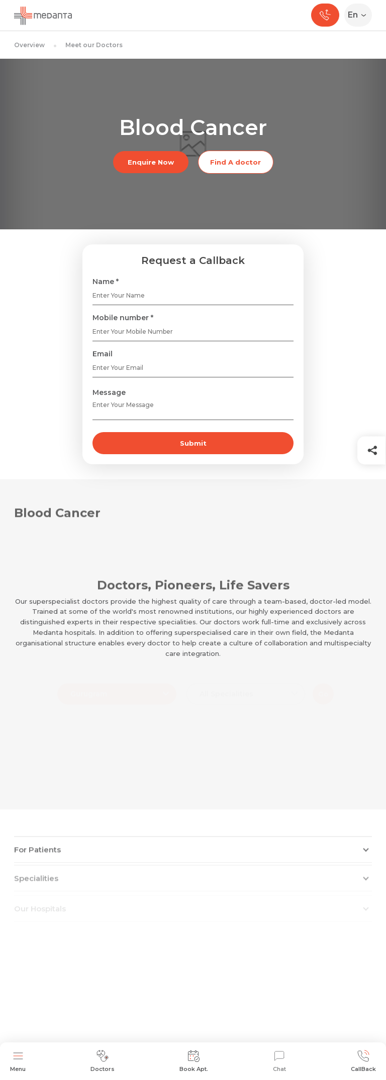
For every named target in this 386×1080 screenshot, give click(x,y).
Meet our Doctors (94, 45)
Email (102, 353)
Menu (18, 1061)
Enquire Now (151, 162)
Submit (193, 443)
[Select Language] (360, 15)
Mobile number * (122, 317)
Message (109, 392)
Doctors (102, 1061)
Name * (105, 281)
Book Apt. (193, 1061)
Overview (29, 45)
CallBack (363, 1061)
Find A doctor (235, 162)
